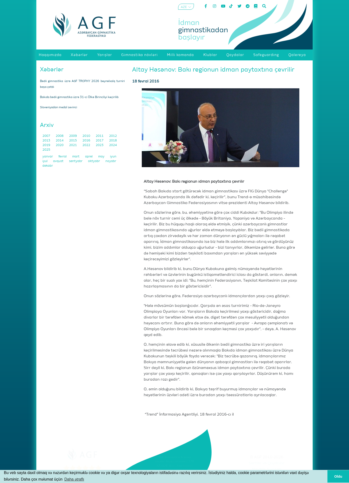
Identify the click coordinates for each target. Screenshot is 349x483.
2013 (46, 140)
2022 (86, 145)
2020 (60, 145)
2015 (73, 140)
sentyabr (76, 161)
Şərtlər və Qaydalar (267, 463)
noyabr (110, 161)
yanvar (48, 156)
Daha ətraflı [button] (74, 479)
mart (76, 156)
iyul (45, 161)
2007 (46, 136)
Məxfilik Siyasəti (266, 469)
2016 (86, 140)
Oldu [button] (338, 476)
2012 (113, 136)
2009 (73, 136)
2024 (113, 145)
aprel (89, 156)
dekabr (47, 165)
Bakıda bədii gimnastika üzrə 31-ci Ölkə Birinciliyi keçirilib (79, 97)
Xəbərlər (51, 70)
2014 (60, 140)
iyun (113, 156)
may (101, 156)
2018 (113, 140)
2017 (100, 140)
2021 (73, 145)
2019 (46, 145)
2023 (100, 145)
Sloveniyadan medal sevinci (58, 107)
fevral (62, 156)
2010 (86, 136)
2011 (100, 136)
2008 (60, 136)
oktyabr (94, 161)
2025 (46, 149)
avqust (58, 161)
